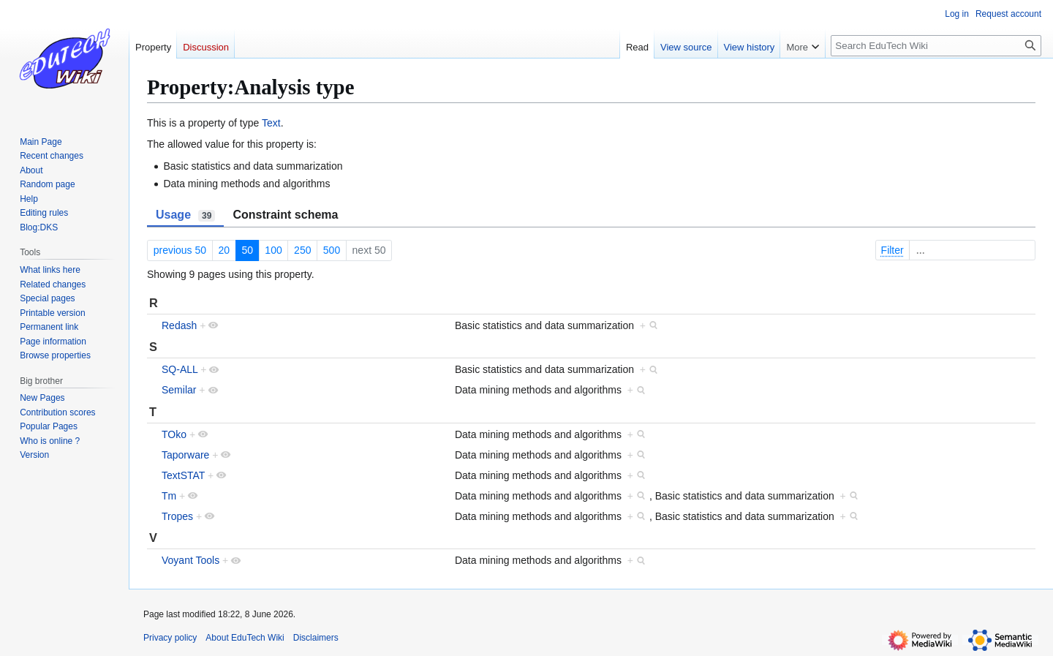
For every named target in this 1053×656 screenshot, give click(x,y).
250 (302, 250)
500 (331, 250)
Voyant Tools (190, 560)
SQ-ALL (179, 369)
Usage (185, 215)
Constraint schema (285, 214)
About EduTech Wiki (244, 638)
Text (271, 123)
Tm (169, 496)
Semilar (179, 390)
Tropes (177, 516)
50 (247, 250)
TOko (174, 434)
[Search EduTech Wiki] (936, 45)
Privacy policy (170, 638)
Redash (179, 325)
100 (273, 250)
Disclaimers (316, 638)
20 (224, 250)
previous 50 (180, 250)
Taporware (185, 455)
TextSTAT (183, 475)
